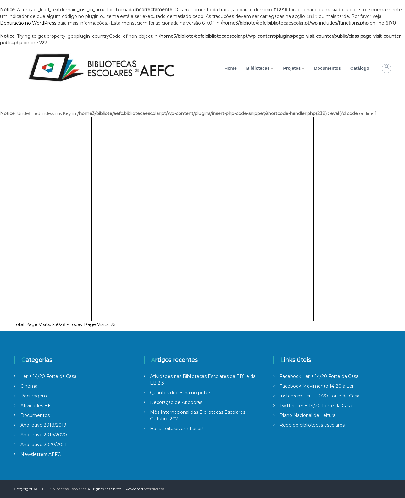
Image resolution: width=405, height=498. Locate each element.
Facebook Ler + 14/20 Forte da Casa (319, 376)
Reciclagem (33, 396)
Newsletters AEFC (40, 454)
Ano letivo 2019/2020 (43, 435)
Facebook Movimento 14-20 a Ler (317, 386)
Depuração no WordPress (28, 23)
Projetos (292, 68)
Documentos (327, 68)
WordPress (154, 488)
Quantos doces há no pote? (180, 393)
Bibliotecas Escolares (67, 488)
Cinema (28, 386)
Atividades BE (35, 405)
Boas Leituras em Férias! (176, 428)
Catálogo (359, 68)
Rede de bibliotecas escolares (312, 425)
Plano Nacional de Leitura (308, 415)
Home (231, 68)
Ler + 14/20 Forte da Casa (48, 376)
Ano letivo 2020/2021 (43, 444)
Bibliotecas (258, 68)
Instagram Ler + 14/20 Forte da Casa (319, 396)
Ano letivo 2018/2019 (43, 425)
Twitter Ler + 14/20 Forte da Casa (316, 405)
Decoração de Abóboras (176, 402)
